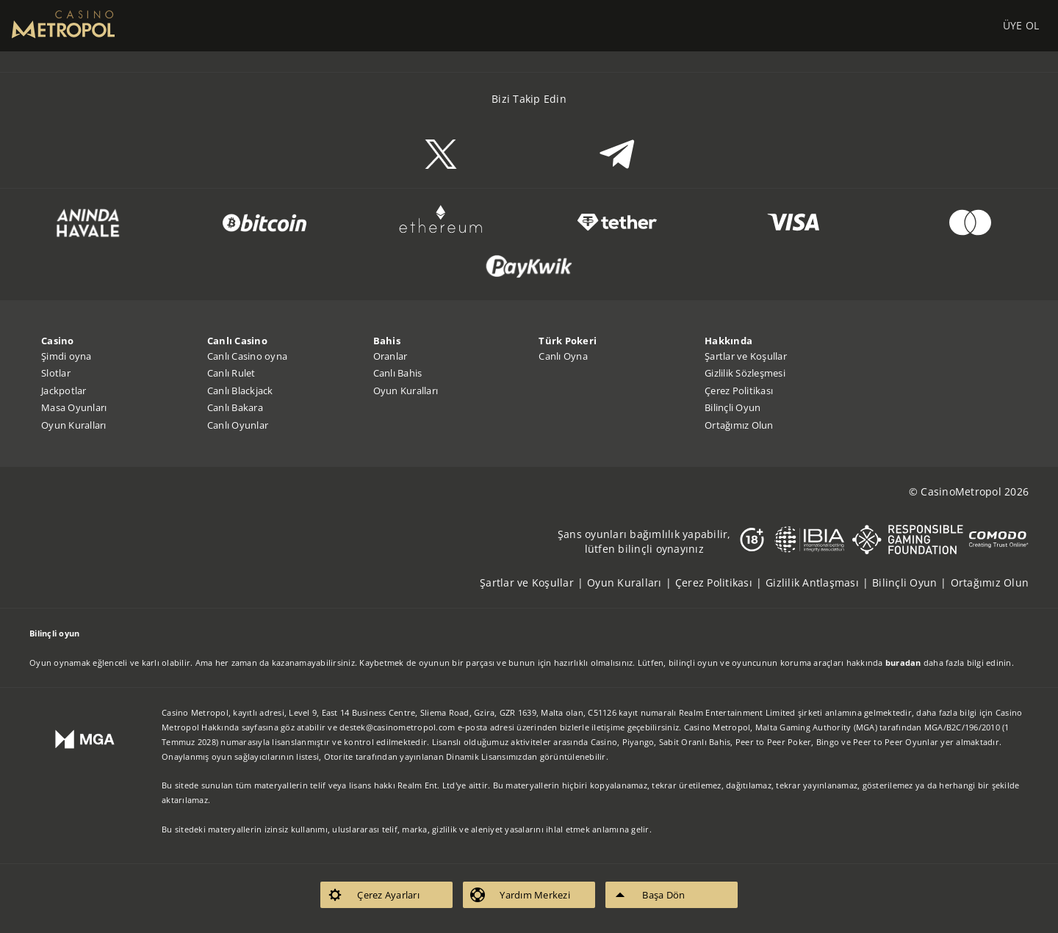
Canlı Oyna (563, 356)
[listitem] (533, 582)
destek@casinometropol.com (397, 727)
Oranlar (390, 356)
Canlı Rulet (231, 373)
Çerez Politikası (739, 390)
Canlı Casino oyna (247, 356)
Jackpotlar (64, 390)
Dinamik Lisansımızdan (491, 756)
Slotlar (56, 373)
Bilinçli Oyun (732, 407)
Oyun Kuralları (74, 425)
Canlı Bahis (397, 373)
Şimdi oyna (66, 356)
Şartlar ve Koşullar (746, 356)
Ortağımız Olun (739, 425)
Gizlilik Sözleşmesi (745, 373)
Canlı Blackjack (240, 390)
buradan (903, 662)
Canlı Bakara (235, 407)
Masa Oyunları (74, 407)
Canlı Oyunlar (237, 425)
